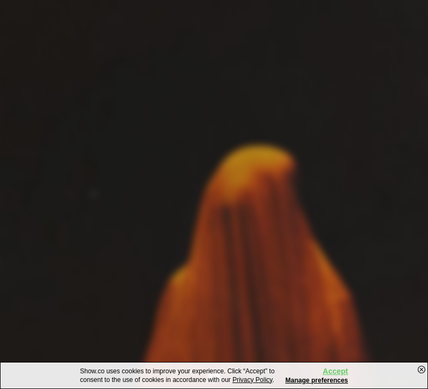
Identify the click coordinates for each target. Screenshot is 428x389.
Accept (335, 371)
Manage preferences (316, 380)
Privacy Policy (252, 380)
